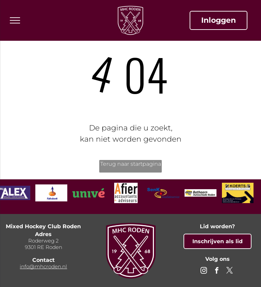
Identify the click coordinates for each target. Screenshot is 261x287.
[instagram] (204, 271)
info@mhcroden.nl (43, 266)
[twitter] (229, 271)
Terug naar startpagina (130, 164)
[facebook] (217, 271)
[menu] (15, 20)
